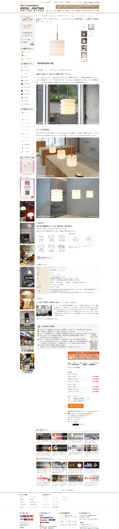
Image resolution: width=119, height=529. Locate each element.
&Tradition (26, 80)
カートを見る (32, 497)
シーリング (26, 119)
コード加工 (26, 151)
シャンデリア (27, 112)
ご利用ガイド (22, 502)
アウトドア (26, 140)
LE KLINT (26, 66)
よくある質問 (22, 504)
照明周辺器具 (27, 144)
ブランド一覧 (27, 51)
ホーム (37, 15)
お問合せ (21, 507)
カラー (25, 55)
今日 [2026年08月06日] (27, 174)
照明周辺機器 (55, 507)
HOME (21, 497)
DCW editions (27, 90)
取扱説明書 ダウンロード (46, 257)
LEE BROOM (27, 104)
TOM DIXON (27, 83)
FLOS (25, 73)
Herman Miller (27, 87)
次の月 (33, 157)
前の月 (21, 157)
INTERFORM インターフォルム (48, 15)
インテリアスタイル (28, 58)
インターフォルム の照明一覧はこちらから (48, 318)
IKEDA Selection (27, 93)
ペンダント (45, 499)
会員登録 (21, 499)
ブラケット (26, 133)
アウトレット (27, 148)
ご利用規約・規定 (33, 504)
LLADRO (26, 100)
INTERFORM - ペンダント (63, 15)
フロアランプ (27, 130)
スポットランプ (27, 137)
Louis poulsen (27, 70)
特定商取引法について (34, 502)
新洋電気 (26, 97)
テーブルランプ (27, 123)
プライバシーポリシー (34, 507)
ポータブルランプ (28, 126)
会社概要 (31, 499)
